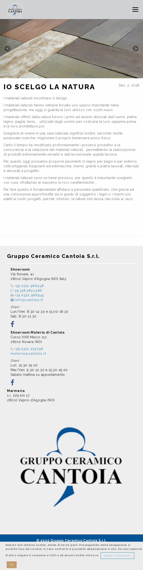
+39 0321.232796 (27, 349)
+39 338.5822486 (26, 290)
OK (11, 564)
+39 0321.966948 (27, 286)
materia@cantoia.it (28, 353)
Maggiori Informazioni (117, 555)
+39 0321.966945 (27, 295)
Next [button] (135, 48)
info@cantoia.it (27, 300)
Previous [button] (7, 48)
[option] (71, 48)
